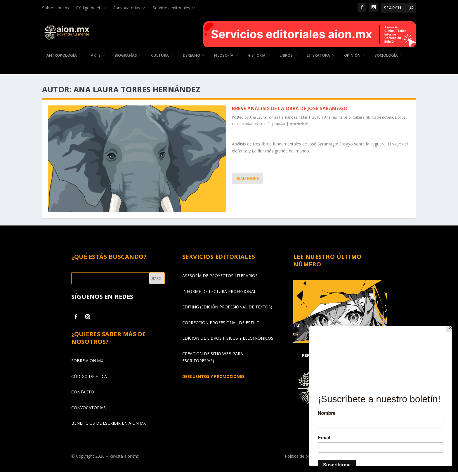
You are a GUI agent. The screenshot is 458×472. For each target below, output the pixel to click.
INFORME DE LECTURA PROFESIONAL (219, 291)
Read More (247, 178)
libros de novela (379, 117)
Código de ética (91, 8)
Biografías (125, 55)
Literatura (318, 55)
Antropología (61, 55)
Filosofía (223, 55)
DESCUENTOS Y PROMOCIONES (213, 376)
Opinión (352, 55)
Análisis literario (337, 117)
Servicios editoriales (171, 8)
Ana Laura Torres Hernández (273, 117)
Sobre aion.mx (55, 8)
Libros (286, 55)
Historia (256, 55)
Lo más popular (272, 123)
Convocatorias (126, 8)
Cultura (160, 55)
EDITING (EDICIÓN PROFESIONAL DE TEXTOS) (227, 307)
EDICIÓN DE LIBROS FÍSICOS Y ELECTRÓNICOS (227, 338)
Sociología (386, 55)
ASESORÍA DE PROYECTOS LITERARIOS (220, 275)
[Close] (450, 327)
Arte (95, 55)
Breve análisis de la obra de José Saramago (290, 108)
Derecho (191, 55)
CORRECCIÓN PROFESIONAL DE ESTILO (221, 322)
